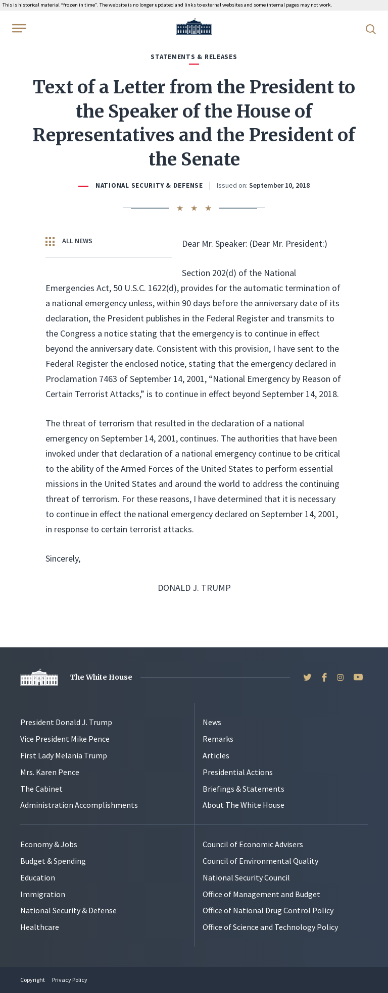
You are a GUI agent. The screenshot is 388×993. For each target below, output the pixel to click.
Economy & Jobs (48, 844)
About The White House (243, 805)
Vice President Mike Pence (65, 739)
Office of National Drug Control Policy (268, 910)
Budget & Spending (53, 861)
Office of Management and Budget (261, 894)
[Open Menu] (18, 28)
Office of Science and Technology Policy (270, 927)
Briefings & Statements (243, 789)
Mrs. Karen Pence (49, 772)
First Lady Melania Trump (63, 755)
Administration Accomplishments (79, 805)
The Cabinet (41, 789)
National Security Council (246, 877)
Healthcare (39, 927)
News (212, 722)
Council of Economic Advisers (253, 844)
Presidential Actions (238, 772)
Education (37, 877)
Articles (216, 755)
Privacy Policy (69, 979)
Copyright (32, 979)
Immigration (42, 894)
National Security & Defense (149, 185)
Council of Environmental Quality (260, 861)
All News (68, 241)
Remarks (218, 739)
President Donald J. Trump (66, 722)
